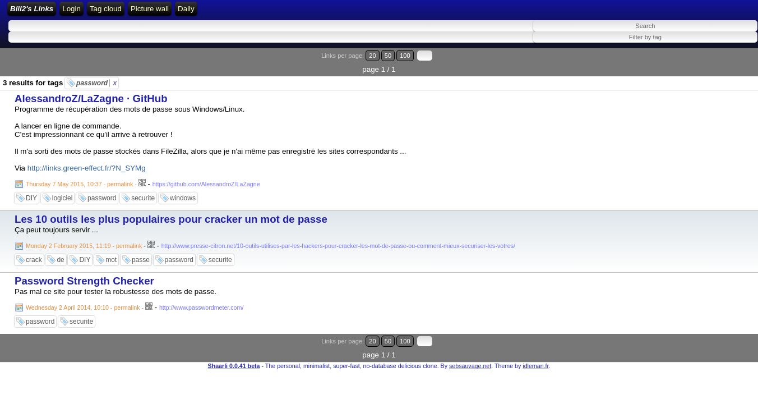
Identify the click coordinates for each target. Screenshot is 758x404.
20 (700, 63)
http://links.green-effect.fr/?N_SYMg (86, 162)
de (60, 254)
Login (180, 12)
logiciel (62, 192)
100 (723, 63)
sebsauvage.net (470, 345)
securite (143, 192)
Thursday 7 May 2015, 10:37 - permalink (79, 178)
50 (711, 63)
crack (34, 254)
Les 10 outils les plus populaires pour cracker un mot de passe (171, 213)
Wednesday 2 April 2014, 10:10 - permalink (83, 301)
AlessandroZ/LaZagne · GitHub (91, 92)
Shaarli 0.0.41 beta (234, 345)
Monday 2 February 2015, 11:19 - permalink (84, 239)
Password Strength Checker (84, 275)
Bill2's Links (101, 12)
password (96, 77)
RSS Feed (215, 12)
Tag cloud (309, 12)
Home (152, 12)
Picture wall (353, 12)
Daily (390, 12)
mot (111, 254)
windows (183, 192)
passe (141, 254)
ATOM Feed (264, 12)
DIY (31, 192)
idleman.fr (535, 345)
